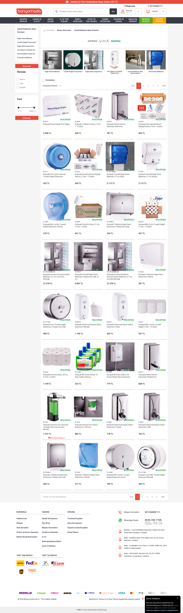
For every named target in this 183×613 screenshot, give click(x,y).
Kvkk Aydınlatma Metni (51, 541)
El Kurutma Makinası (24, 58)
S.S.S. (44, 537)
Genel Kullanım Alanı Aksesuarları (26, 54)
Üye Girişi (46, 523)
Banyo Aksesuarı (78, 20)
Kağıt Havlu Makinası (24, 38)
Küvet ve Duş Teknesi (91, 20)
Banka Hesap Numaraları (27, 537)
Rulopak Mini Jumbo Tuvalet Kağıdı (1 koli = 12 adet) (150, 326)
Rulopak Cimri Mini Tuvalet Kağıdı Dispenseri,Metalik (152, 476)
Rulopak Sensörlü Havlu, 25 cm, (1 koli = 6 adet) (55, 376)
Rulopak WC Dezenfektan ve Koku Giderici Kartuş (86, 376)
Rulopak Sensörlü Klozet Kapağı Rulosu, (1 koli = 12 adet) (87, 175)
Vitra (20, 83)
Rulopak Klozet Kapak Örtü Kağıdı (56, 124)
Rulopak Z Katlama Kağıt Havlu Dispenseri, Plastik (151, 275)
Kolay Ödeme (73, 532)
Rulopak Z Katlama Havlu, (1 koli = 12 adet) (87, 125)
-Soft (78, 610)
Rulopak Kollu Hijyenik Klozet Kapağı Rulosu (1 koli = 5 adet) (150, 125)
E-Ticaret (84, 610)
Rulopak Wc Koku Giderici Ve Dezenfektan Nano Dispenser (118, 376)
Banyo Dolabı (51, 20)
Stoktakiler (50, 80)
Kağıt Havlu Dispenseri (25, 46)
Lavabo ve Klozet (37, 20)
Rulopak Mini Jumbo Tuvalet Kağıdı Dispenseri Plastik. (54, 225)
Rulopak (21, 87)
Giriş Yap (129, 10)
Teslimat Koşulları (75, 518)
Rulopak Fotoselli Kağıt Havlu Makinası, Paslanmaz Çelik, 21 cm (87, 276)
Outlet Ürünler (159, 20)
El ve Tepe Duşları (64, 20)
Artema (21, 79)
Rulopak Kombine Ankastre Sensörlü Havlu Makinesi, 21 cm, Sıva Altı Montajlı (119, 276)
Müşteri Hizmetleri (50, 528)
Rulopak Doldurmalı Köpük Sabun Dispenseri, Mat (152, 426)
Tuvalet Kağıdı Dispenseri (26, 42)
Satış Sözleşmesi (74, 523)
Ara (113, 11)
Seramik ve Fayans (119, 20)
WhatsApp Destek (131, 520)
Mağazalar (130, 6)
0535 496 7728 (153, 520)
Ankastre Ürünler (132, 20)
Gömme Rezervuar (105, 20)
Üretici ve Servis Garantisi (27, 532)
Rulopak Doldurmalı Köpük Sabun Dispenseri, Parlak (120, 426)
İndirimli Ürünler (146, 20)
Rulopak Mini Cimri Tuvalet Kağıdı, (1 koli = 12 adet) (152, 225)
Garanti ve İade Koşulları (77, 528)
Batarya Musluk (23, 20)
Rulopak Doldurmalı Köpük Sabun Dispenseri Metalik (88, 326)
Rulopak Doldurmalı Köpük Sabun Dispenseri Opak (120, 326)
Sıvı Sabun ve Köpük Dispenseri (26, 50)
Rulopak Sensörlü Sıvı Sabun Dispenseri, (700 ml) (86, 426)
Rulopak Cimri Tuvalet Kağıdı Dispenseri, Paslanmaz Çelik (54, 326)
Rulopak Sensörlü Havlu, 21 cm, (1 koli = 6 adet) (87, 225)
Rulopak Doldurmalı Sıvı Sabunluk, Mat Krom (116, 125)
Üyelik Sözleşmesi (49, 518)
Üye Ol (128, 12)
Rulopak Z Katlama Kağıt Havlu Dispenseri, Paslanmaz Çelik (119, 225)
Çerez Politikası (49, 546)
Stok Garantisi (23, 528)
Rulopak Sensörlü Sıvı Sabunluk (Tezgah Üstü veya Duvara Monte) (55, 427)
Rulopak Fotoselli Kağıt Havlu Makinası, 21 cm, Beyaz (150, 175)
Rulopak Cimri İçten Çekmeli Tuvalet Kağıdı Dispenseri (54, 175)
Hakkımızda (22, 518)
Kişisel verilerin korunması (166, 608)
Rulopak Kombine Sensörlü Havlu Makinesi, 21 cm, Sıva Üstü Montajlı (56, 276)
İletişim (20, 523)
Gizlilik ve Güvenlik (50, 532)
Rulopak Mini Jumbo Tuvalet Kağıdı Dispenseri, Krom (118, 476)
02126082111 (156, 6)
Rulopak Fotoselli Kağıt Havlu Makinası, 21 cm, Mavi (118, 175)
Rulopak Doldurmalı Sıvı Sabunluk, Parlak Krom (148, 376)
